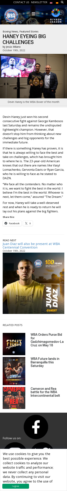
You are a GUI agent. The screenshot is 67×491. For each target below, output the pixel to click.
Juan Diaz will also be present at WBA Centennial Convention (31, 245)
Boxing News (10, 31)
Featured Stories (28, 31)
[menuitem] (51, 2)
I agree (15, 486)
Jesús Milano (13, 46)
